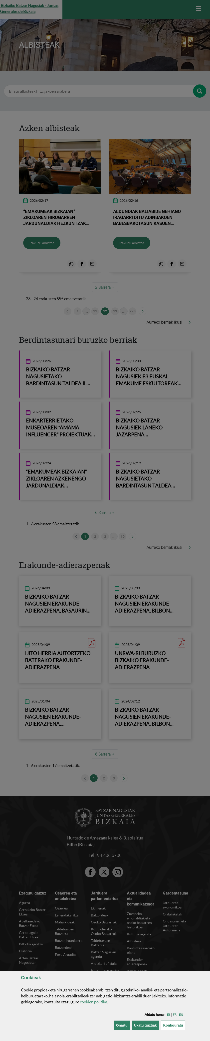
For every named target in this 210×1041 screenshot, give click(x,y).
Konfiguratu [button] (174, 1025)
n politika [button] (93, 1002)
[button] (168, 1014)
